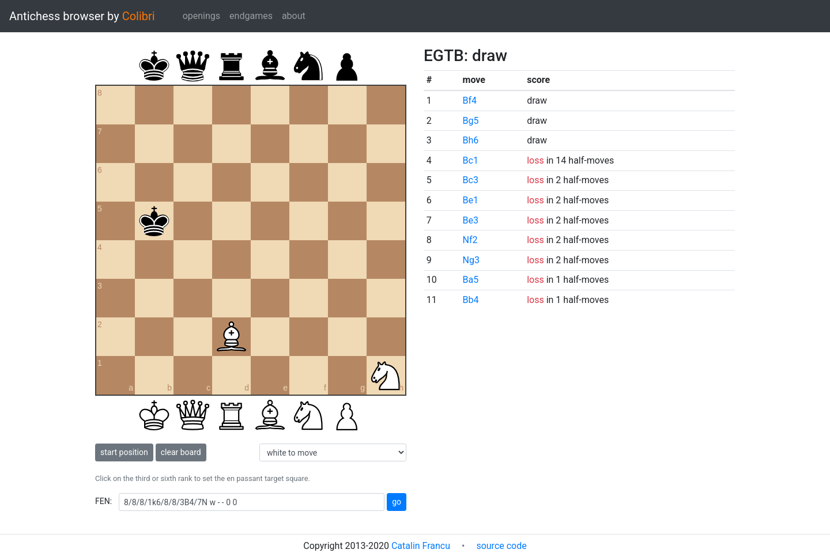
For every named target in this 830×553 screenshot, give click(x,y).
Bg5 (471, 120)
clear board (181, 452)
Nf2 (470, 239)
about (293, 15)
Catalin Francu (420, 545)
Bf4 (470, 100)
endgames (251, 15)
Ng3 (471, 260)
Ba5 (471, 279)
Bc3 (470, 180)
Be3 (470, 220)
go (396, 501)
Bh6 (471, 140)
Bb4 (471, 299)
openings (201, 15)
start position (124, 452)
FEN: (103, 501)
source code (501, 545)
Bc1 (470, 160)
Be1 (470, 200)
